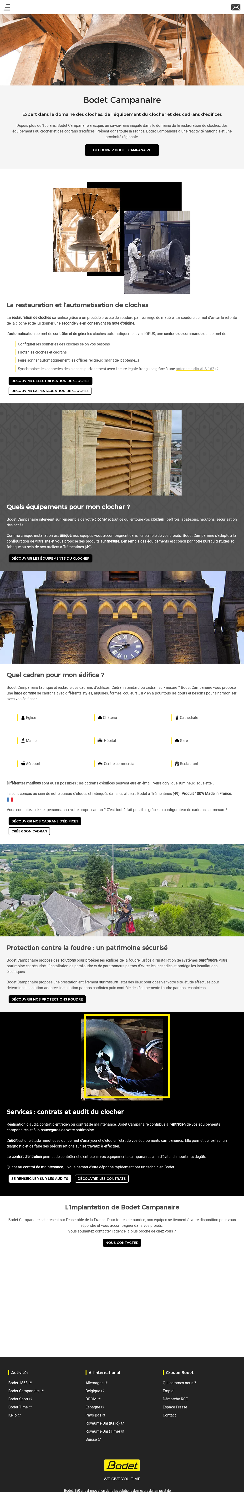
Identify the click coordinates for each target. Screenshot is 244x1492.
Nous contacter (122, 1244)
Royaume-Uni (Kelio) (103, 1423)
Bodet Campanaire (24, 1390)
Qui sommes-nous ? (179, 1382)
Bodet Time (18, 1407)
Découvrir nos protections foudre (47, 1001)
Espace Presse (175, 1407)
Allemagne (94, 1382)
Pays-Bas (93, 1415)
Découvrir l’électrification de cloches (50, 382)
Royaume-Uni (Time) (103, 1431)
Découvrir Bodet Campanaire (122, 151)
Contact (169, 1415)
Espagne (93, 1407)
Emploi (168, 1390)
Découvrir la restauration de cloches (50, 392)
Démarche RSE (175, 1399)
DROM (91, 1399)
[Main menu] (7, 7)
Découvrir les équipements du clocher (50, 560)
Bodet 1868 (18, 1382)
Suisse (91, 1439)
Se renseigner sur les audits (39, 1180)
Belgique (93, 1390)
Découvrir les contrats (102, 1180)
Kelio (12, 1415)
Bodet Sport (18, 1399)
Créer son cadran (29, 833)
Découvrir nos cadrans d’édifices (44, 823)
